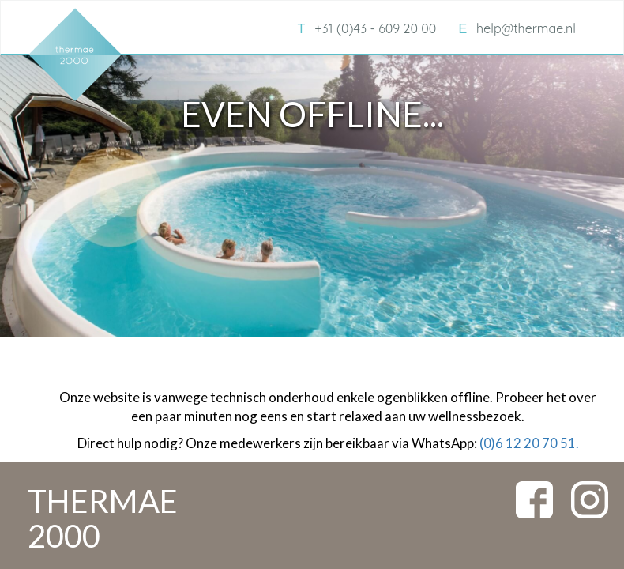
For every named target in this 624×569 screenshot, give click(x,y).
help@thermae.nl (517, 28)
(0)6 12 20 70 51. (529, 443)
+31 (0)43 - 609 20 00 (366, 28)
